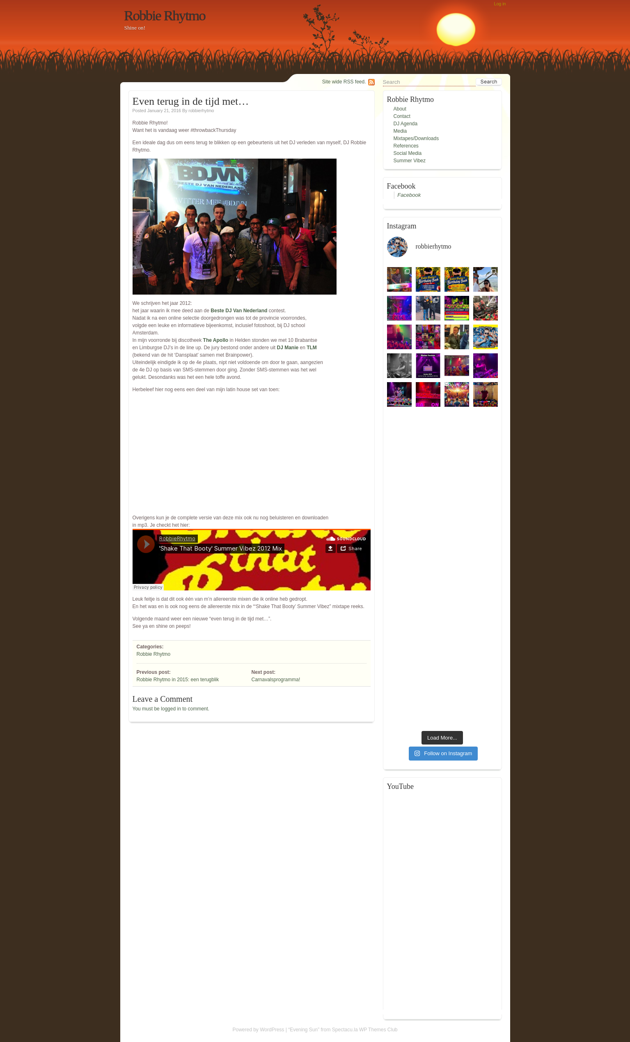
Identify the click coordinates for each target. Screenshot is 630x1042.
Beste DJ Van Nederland (239, 311)
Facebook (409, 195)
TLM (312, 347)
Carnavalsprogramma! (276, 679)
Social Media (408, 153)
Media (400, 131)
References (406, 146)
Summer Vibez (410, 161)
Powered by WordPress (258, 1030)
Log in (500, 3)
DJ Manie (288, 347)
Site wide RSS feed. (344, 82)
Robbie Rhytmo (165, 15)
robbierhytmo (201, 110)
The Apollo (216, 340)
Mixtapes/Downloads (416, 138)
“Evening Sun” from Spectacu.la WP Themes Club (342, 1030)
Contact (402, 116)
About (400, 109)
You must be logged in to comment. (171, 709)
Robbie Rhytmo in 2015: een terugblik (178, 679)
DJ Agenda (406, 124)
